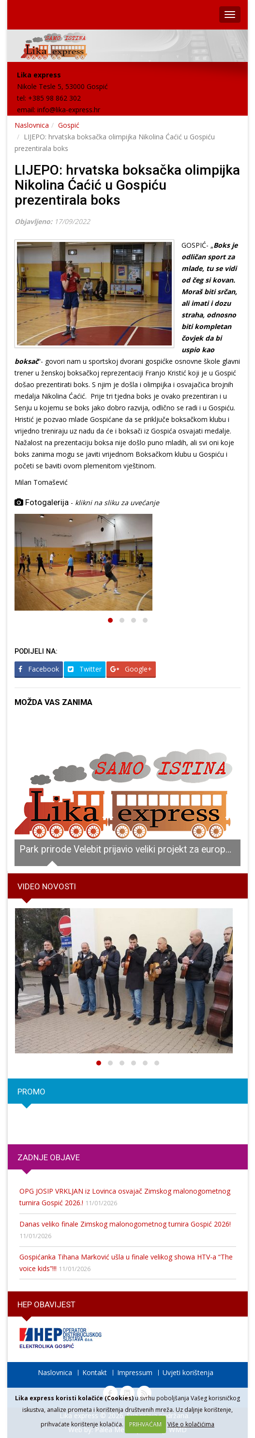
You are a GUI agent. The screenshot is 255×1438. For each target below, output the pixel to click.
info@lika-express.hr (68, 109)
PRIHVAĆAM (145, 1424)
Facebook (38, 669)
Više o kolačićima (190, 1424)
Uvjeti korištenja (188, 1372)
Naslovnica (32, 125)
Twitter (85, 669)
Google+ (131, 669)
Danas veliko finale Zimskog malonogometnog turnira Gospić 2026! (125, 1223)
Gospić (68, 125)
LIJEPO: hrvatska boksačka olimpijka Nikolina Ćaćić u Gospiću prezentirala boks (127, 185)
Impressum (134, 1372)
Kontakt (94, 1372)
